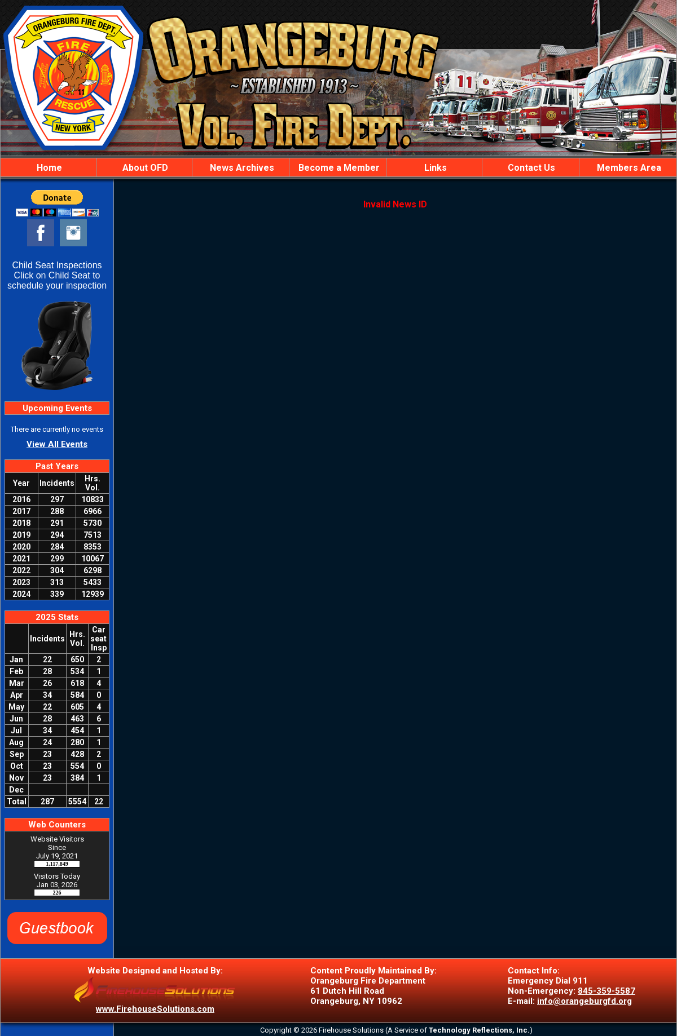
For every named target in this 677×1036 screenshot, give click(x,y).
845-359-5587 (606, 991)
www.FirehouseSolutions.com (155, 1009)
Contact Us (530, 167)
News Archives (241, 167)
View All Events (57, 444)
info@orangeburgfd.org (584, 1001)
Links (434, 167)
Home (48, 167)
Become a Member (338, 167)
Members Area (628, 167)
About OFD (144, 167)
